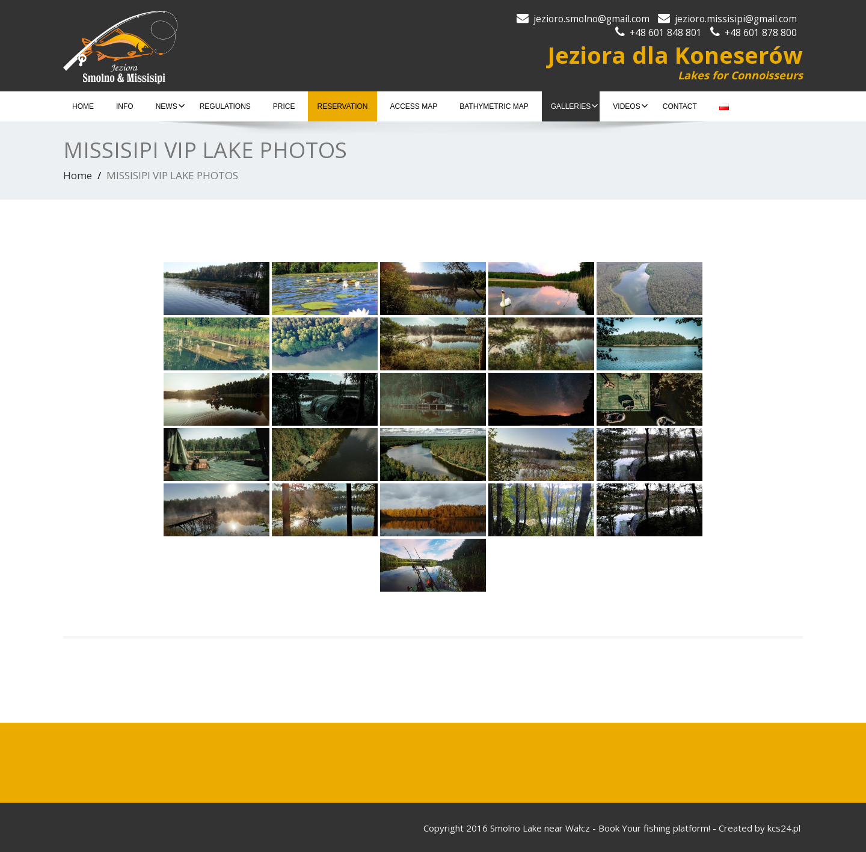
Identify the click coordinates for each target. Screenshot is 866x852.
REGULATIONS (225, 106)
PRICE (284, 106)
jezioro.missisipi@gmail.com (736, 19)
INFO (125, 106)
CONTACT (680, 106)
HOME (83, 106)
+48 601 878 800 (761, 32)
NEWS (170, 105)
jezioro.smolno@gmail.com (591, 19)
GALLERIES (575, 105)
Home (77, 175)
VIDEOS (630, 105)
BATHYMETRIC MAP (493, 106)
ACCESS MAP (414, 106)
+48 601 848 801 (666, 32)
